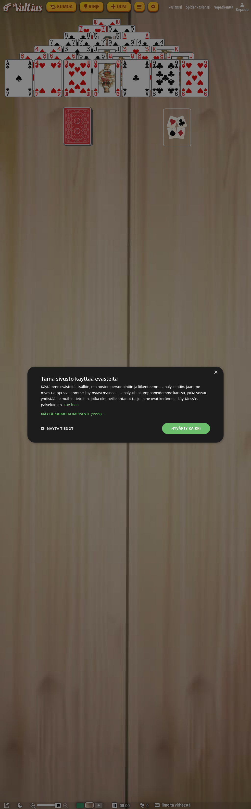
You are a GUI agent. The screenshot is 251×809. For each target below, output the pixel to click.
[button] (125, 413)
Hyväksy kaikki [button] (186, 428)
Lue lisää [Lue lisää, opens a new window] (71, 404)
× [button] (215, 372)
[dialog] (125, 404)
